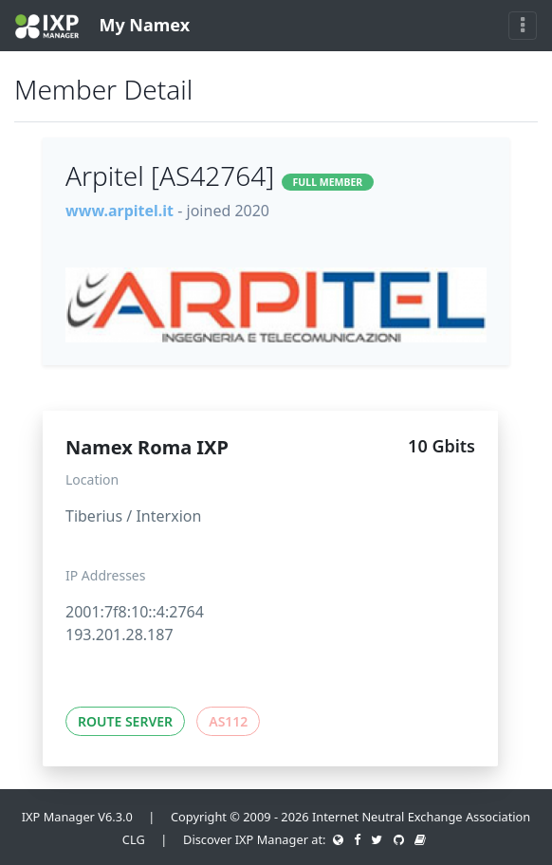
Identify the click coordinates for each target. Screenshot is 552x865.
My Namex (102, 26)
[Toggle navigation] (522, 25)
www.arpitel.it (119, 210)
